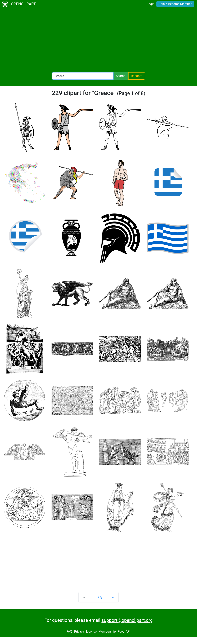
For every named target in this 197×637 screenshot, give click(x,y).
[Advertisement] (98, 40)
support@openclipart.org (127, 620)
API (128, 631)
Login (150, 4)
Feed (121, 631)
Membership (107, 631)
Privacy (79, 631)
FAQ (69, 631)
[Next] (112, 597)
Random (136, 76)
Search (120, 76)
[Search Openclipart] (83, 76)
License (91, 631)
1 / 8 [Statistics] (99, 597)
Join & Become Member (175, 4)
